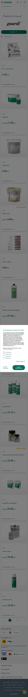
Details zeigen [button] (20, 361)
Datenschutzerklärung (7, 349)
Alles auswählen (18, 367)
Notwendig (7, 352)
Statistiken (7, 356)
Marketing (7, 358)
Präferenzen (7, 354)
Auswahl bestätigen (5, 367)
